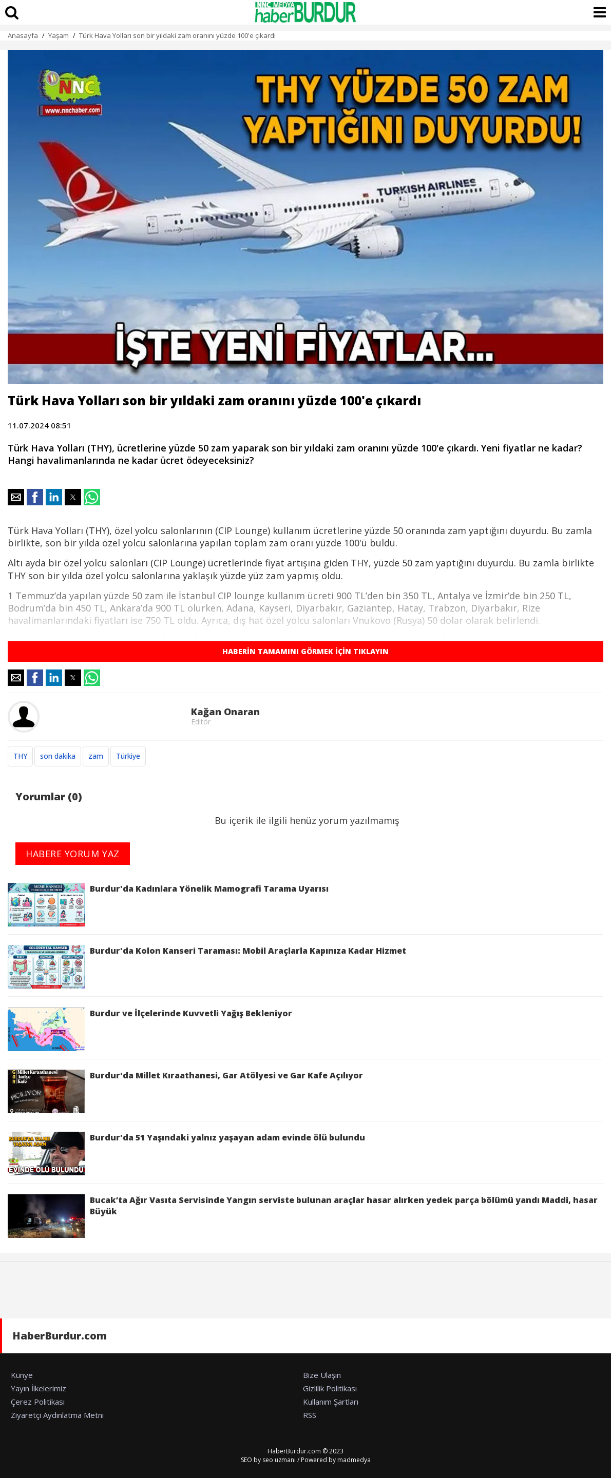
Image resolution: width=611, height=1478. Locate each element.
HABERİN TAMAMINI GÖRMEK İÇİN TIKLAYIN (305, 651)
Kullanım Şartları (330, 1401)
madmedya (354, 1459)
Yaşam (58, 35)
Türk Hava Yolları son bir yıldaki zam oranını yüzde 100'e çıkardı (177, 35)
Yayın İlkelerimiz (38, 1388)
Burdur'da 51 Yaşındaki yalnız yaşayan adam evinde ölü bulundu (186, 1153)
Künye (22, 1375)
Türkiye (128, 756)
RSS (309, 1415)
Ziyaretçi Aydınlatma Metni (57, 1415)
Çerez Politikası (38, 1401)
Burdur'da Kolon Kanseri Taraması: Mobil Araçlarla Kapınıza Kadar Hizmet (207, 967)
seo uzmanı (279, 1459)
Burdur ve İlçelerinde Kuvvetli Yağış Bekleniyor (150, 1029)
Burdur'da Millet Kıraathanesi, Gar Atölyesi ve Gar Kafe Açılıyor (185, 1091)
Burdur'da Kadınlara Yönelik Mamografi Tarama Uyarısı (168, 905)
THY (20, 756)
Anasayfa (23, 35)
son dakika (57, 756)
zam (95, 756)
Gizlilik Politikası (330, 1388)
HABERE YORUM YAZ (73, 854)
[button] (16, 497)
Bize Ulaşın (322, 1375)
